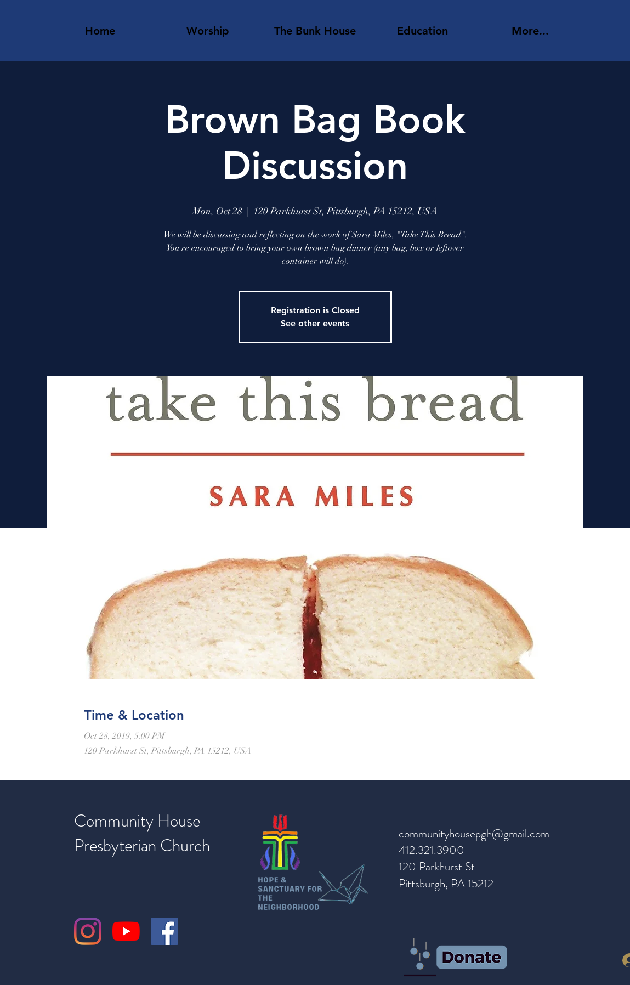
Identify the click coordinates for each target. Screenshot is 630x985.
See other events (315, 323)
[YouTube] (126, 931)
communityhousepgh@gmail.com (474, 833)
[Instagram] (87, 931)
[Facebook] (164, 931)
